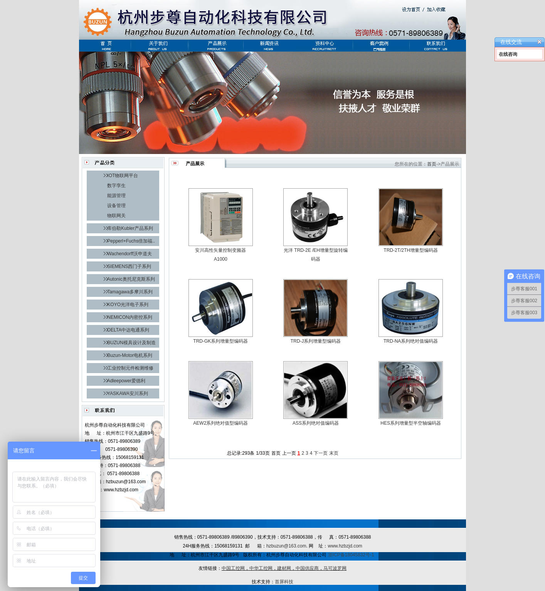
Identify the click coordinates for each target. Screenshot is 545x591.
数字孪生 (116, 185)
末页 (333, 453)
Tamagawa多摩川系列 (130, 292)
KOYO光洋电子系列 (127, 304)
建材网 (284, 568)
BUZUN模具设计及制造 (131, 342)
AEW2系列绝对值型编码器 (220, 423)
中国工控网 (233, 568)
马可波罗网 (335, 568)
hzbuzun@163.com (286, 546)
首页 (431, 164)
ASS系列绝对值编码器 (316, 423)
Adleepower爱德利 (126, 380)
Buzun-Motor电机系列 (129, 355)
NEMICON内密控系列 (129, 317)
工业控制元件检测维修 (130, 368)
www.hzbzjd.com (345, 546)
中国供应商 (307, 568)
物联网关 (116, 215)
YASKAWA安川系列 (127, 393)
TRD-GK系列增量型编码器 (220, 341)
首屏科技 (284, 581)
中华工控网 (260, 568)
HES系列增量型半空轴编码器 (410, 423)
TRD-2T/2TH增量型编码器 (411, 250)
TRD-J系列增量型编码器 (316, 341)
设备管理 (116, 205)
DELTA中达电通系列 (128, 330)
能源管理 (116, 195)
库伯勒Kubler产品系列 (130, 228)
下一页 (321, 453)
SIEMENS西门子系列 (129, 266)
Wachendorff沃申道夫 (129, 253)
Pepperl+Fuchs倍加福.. (131, 241)
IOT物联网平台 (122, 175)
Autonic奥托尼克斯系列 (131, 279)
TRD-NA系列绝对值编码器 (411, 341)
